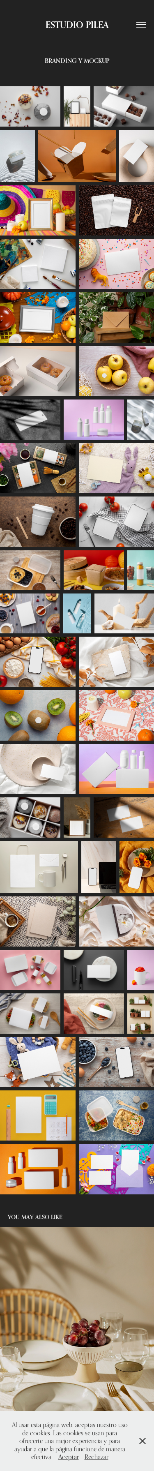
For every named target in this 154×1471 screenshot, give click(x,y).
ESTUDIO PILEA (77, 24)
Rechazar (96, 1457)
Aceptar (68, 1457)
